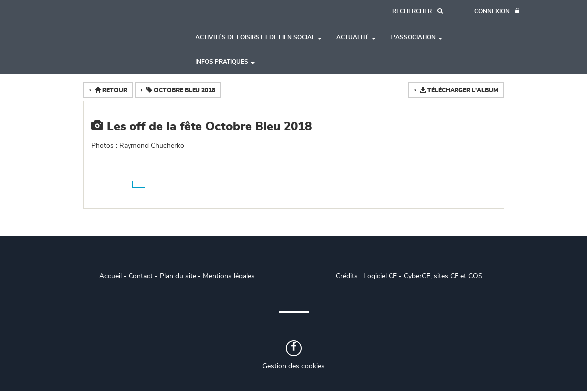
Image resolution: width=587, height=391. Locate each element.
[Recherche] (417, 11)
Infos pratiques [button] (225, 62)
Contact (141, 276)
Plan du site (178, 276)
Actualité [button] (356, 37)
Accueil (110, 276)
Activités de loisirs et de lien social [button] (259, 37)
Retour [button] (110, 90)
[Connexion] (496, 11)
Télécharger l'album (458, 90)
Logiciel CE (380, 276)
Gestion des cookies (293, 366)
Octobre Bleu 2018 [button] (180, 90)
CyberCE (417, 276)
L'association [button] (416, 37)
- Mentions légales (226, 276)
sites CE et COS (458, 276)
